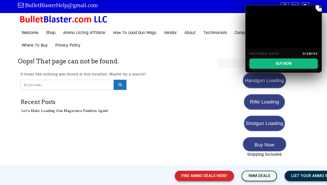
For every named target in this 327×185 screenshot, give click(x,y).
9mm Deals (264, 176)
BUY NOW (283, 64)
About (190, 33)
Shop (50, 33)
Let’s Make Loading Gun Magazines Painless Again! (64, 110)
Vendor (170, 33)
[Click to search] (120, 85)
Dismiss (310, 53)
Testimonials (215, 33)
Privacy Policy (67, 45)
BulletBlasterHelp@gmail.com (61, 5)
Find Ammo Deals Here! (209, 176)
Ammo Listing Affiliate (84, 33)
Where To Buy (35, 45)
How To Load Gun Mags (134, 33)
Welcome (30, 33)
